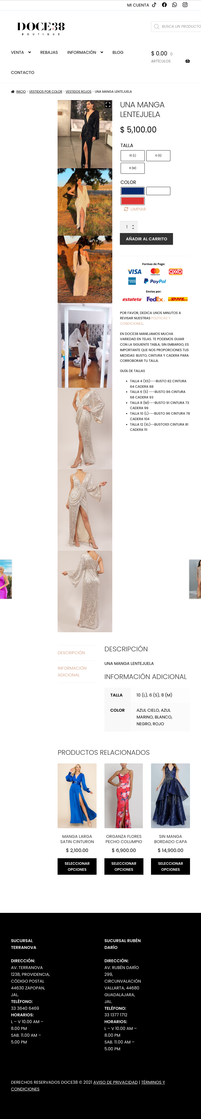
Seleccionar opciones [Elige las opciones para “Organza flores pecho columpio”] (123, 866)
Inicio (21, 91)
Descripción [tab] (71, 653)
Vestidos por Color (45, 91)
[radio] (132, 155)
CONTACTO (22, 72)
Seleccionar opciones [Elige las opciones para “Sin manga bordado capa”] (170, 866)
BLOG (118, 52)
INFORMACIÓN (81, 52)
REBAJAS (49, 52)
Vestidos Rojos (79, 91)
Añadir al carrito (146, 239)
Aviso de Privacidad (115, 1082)
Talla (126, 145)
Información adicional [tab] (72, 671)
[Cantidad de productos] (129, 227)
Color (128, 182)
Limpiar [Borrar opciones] (138, 209)
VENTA (17, 52)
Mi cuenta (138, 5)
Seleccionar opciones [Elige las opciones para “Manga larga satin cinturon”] (77, 866)
